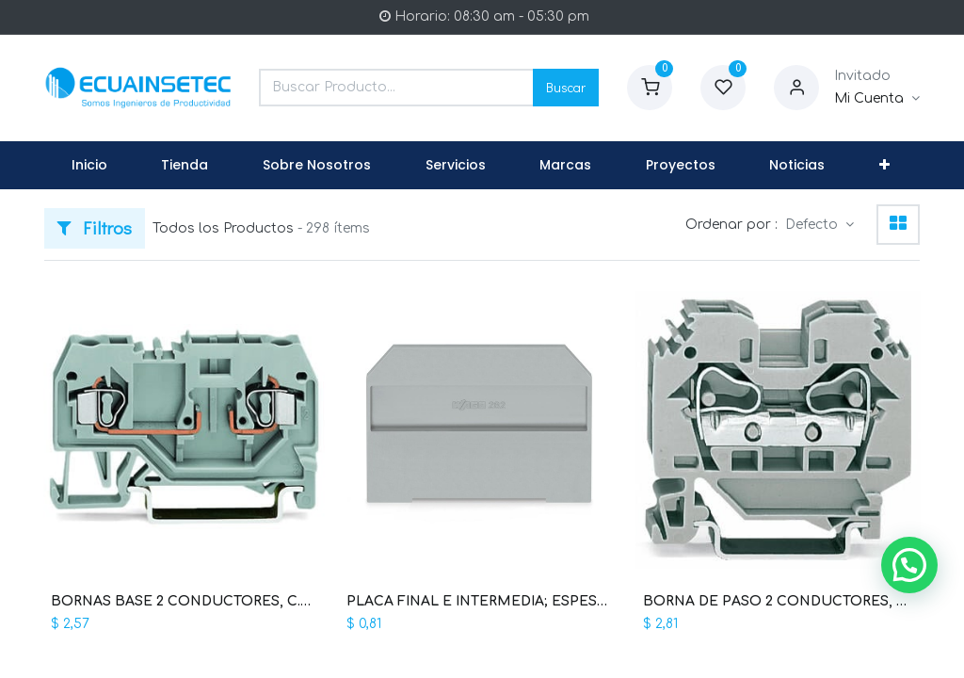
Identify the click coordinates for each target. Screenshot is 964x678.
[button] (884, 165)
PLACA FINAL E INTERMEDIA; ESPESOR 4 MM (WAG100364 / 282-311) (481, 601)
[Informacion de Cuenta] (877, 98)
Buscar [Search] (566, 87)
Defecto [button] (813, 225)
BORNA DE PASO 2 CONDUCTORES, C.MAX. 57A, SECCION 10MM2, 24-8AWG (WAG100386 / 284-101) (778, 601)
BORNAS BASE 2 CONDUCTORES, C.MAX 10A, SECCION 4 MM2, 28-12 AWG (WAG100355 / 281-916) (186, 601)
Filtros (94, 227)
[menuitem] (89, 165)
